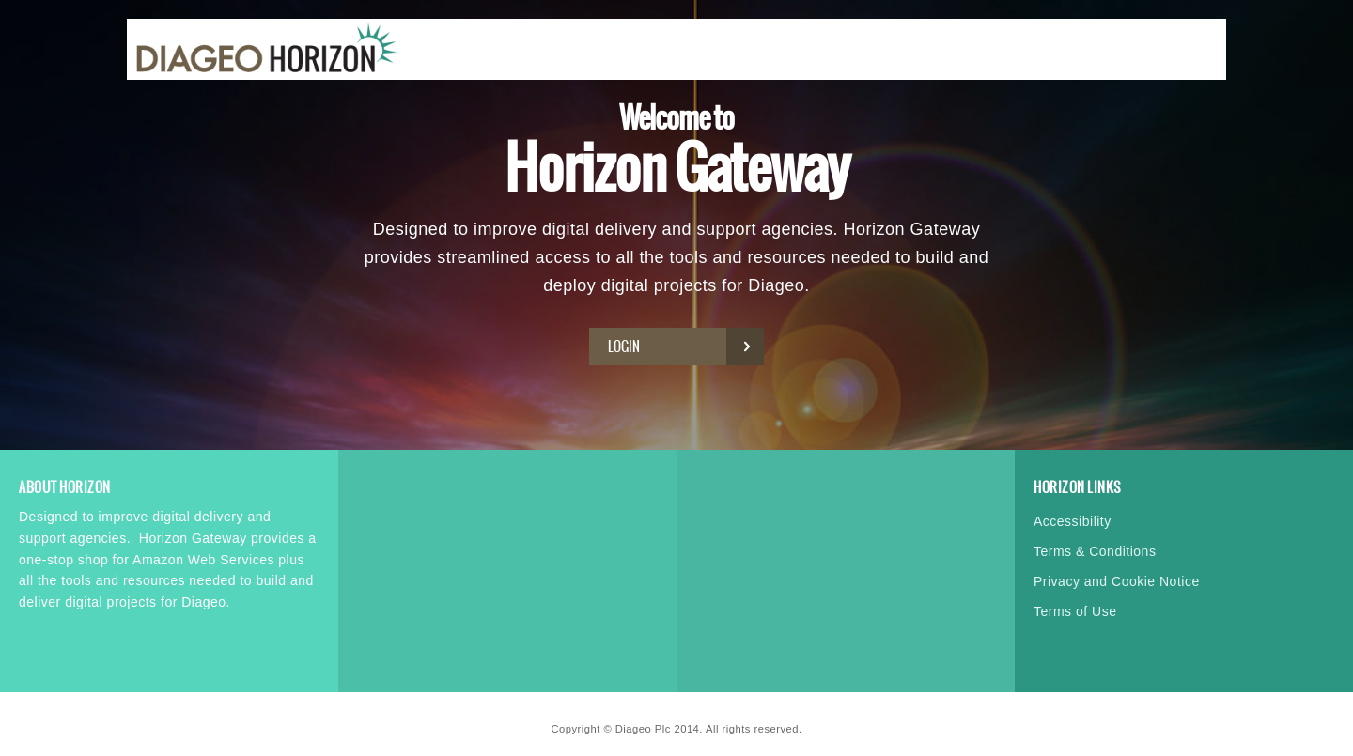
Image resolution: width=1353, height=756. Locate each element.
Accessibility (1073, 521)
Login (681, 346)
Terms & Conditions (1095, 551)
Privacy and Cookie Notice (1117, 581)
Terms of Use (1075, 611)
